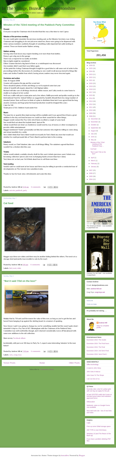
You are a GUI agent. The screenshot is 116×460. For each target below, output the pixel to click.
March (93, 160)
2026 (91, 65)
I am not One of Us (93, 379)
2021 (91, 80)
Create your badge (92, 304)
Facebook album (19, 338)
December (94, 119)
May (92, 140)
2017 (91, 92)
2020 (91, 83)
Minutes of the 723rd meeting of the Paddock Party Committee (39, 24)
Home (42, 363)
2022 (91, 77)
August (93, 131)
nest (14, 268)
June (93, 137)
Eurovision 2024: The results (96, 340)
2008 (91, 116)
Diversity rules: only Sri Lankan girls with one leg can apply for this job (99, 390)
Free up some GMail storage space (99, 426)
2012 (91, 104)
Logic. (89, 423)
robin (19, 268)
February (94, 163)
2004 (91, 179)
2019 (91, 86)
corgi (15, 355)
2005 (91, 176)
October (94, 125)
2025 (91, 68)
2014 (91, 98)
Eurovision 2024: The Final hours (98, 343)
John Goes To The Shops (95, 375)
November (94, 122)
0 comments (35, 187)
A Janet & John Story (94, 368)
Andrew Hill (90, 300)
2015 (91, 95)
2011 (91, 107)
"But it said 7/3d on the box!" (20, 281)
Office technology (92, 364)
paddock (19, 190)
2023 (91, 74)
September (95, 128)
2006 (91, 173)
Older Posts (74, 363)
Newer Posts (9, 363)
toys (20, 355)
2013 (91, 101)
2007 (91, 170)
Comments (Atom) (47, 369)
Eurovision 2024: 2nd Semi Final (98, 351)
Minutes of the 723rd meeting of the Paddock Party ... (98, 144)
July (92, 134)
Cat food (8, 203)
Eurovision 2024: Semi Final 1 (97, 354)
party (25, 190)
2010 (91, 110)
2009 (91, 113)
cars (11, 355)
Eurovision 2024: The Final (96, 347)
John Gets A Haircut (93, 371)
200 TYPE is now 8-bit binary (96, 430)
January (94, 166)
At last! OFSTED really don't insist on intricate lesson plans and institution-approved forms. (99, 396)
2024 (91, 71)
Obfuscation (91, 402)
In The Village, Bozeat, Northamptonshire (38, 8)
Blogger (82, 455)
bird (10, 268)
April (92, 157)
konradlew (65, 455)
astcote (12, 190)
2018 (91, 89)
